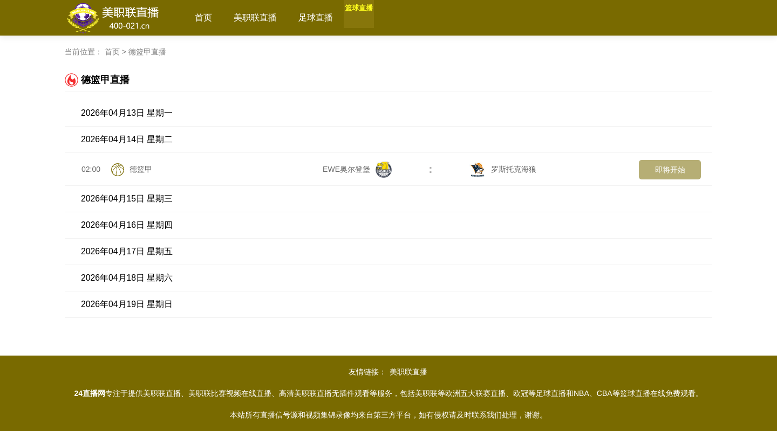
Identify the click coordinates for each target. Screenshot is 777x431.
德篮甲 (141, 169)
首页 (203, 17)
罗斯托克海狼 (502, 169)
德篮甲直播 (147, 51)
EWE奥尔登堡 (357, 169)
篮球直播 (372, 17)
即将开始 (670, 169)
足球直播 (315, 17)
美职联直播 (255, 17)
